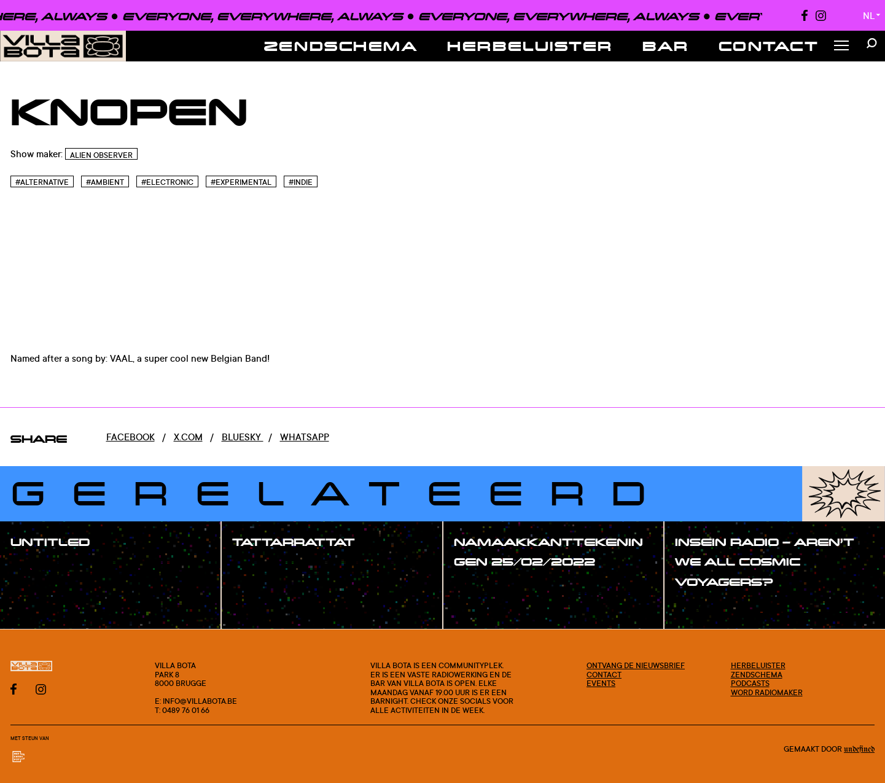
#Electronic (167, 182)
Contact (769, 45)
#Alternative (42, 182)
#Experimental (241, 182)
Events (601, 682)
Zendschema (341, 45)
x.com (188, 436)
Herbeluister (530, 45)
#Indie (301, 182)
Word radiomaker (767, 692)
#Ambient (105, 182)
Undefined (859, 749)
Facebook (130, 436)
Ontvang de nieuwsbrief (636, 665)
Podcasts (750, 682)
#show (39, 569)
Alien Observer (101, 155)
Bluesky (242, 436)
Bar (665, 45)
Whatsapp (304, 436)
